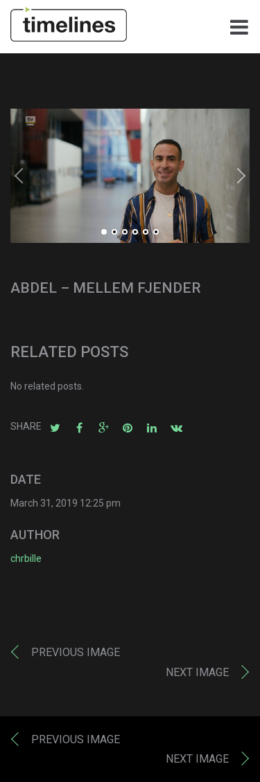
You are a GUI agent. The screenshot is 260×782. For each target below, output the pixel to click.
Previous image (75, 652)
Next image (197, 672)
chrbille (26, 558)
